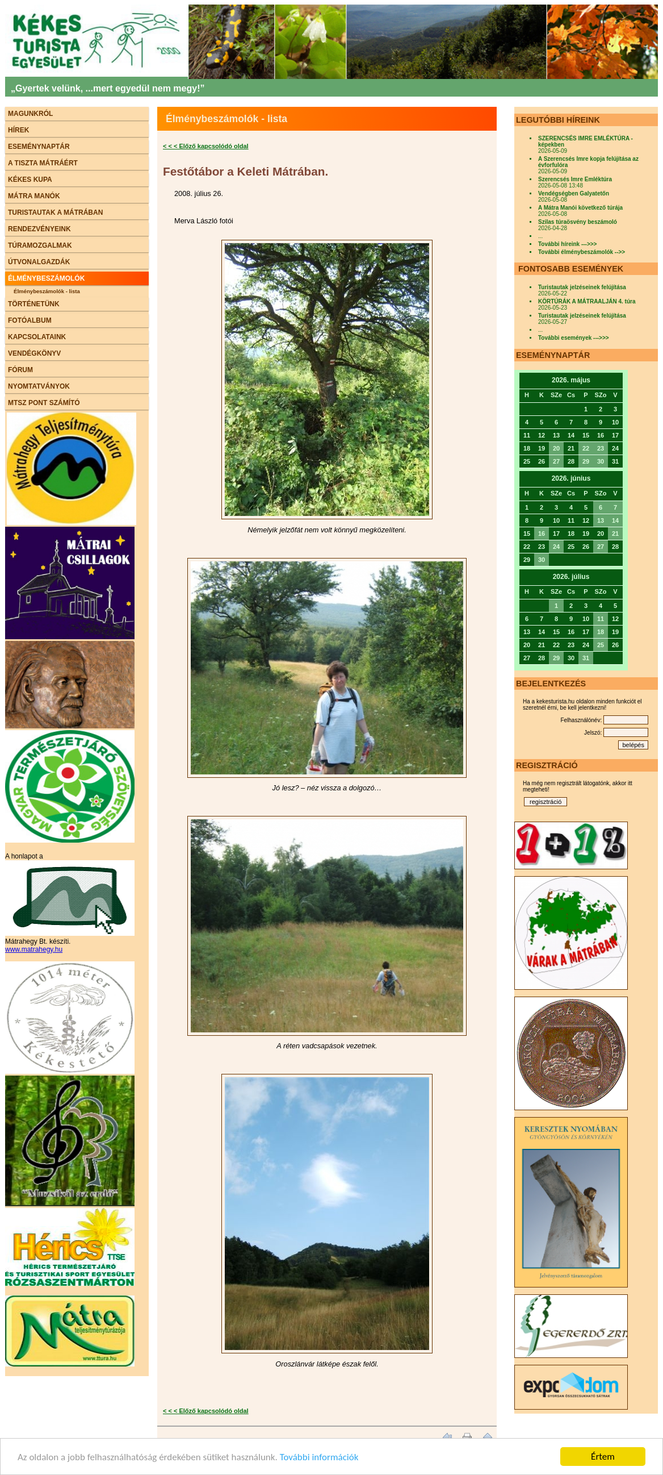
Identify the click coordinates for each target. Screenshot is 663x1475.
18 (600, 631)
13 (600, 520)
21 (615, 533)
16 (541, 533)
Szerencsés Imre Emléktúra (575, 179)
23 (600, 448)
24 (556, 546)
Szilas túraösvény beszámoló (577, 222)
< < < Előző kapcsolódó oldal (206, 146)
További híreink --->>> (567, 244)
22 (585, 448)
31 (585, 658)
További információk (319, 1457)
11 (600, 618)
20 (556, 448)
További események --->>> (573, 338)
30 (600, 461)
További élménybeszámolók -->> (581, 252)
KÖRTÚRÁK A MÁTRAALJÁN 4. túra (586, 301)
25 (600, 644)
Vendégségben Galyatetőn (573, 193)
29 (585, 461)
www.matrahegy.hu (33, 949)
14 (615, 520)
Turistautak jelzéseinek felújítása (582, 287)
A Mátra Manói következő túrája (580, 208)
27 (556, 461)
